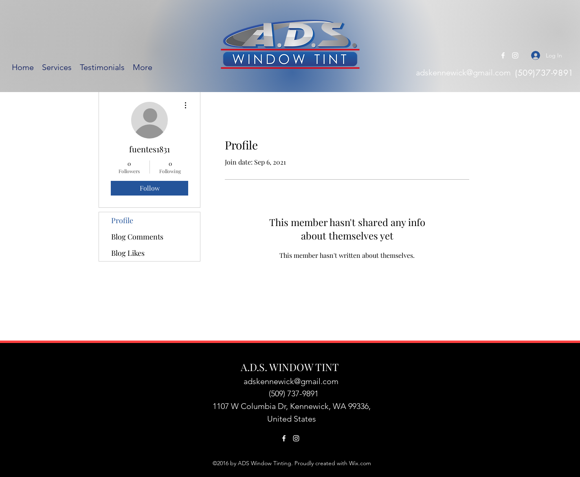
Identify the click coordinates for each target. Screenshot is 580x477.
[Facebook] (503, 55)
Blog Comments (137, 237)
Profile (122, 220)
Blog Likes (128, 253)
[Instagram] (515, 55)
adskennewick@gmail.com (463, 72)
